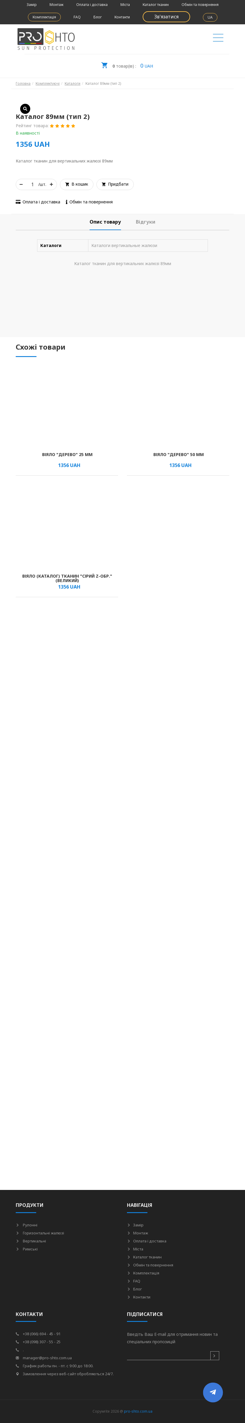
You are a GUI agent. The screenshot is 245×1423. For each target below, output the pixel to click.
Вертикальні (31, 1241)
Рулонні (26, 1225)
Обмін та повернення (200, 4)
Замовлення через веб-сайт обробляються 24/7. (65, 1373)
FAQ (77, 17)
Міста (125, 4)
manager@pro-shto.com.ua (44, 1357)
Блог (97, 17)
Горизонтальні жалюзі (40, 1233)
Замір (32, 4)
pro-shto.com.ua (138, 1411)
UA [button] (210, 17)
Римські (27, 1249)
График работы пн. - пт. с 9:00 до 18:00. (54, 1365)
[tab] (105, 222)
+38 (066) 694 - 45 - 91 (38, 1333)
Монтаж (56, 4)
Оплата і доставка (92, 4)
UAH (127, 64)
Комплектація (44, 17)
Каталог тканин (156, 4)
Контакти (122, 17)
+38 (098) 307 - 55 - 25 (38, 1341)
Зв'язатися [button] (166, 16)
